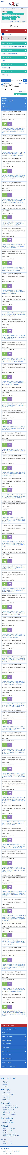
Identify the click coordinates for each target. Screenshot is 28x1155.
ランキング (6, 1086)
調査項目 (5, 1132)
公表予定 (5, 1082)
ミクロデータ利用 (7, 1120)
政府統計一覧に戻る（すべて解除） (18, 21)
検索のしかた (23, 83)
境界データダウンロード (9, 1112)
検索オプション (5, 83)
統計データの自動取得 (8, 1122)
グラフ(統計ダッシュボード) (10, 1105)
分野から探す (6, 1097)
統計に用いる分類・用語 (9, 1128)
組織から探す (6, 1099)
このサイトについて (8, 1151)
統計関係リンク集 (7, 1143)
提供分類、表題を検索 (7, 85)
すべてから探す (7, 1092)
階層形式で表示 (22, 92)
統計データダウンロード (9, 1111)
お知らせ (5, 1081)
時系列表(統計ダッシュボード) (10, 1107)
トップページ (5, 8)
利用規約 (18, 1151)
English (2, 1)
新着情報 (5, 1084)
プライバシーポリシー (8, 1153)
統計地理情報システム (8, 1109)
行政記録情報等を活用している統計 (11, 1135)
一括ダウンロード (20, 94)
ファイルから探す (7, 1096)
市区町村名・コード (8, 1130)
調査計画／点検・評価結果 (9, 1134)
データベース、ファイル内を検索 (10, 86)
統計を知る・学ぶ (7, 1141)
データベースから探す (8, 1094)
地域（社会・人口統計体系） (10, 1114)
